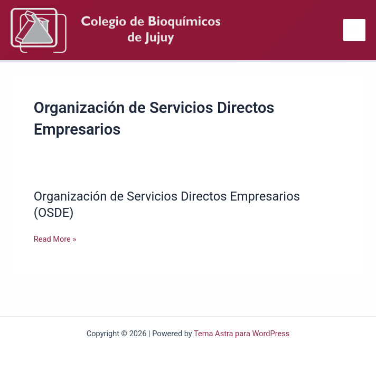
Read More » (55, 239)
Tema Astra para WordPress (241, 333)
